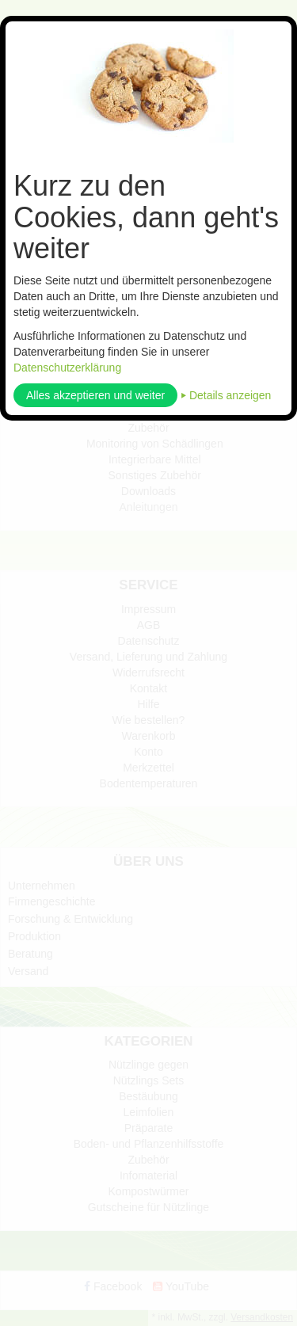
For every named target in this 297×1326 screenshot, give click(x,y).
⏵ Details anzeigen (226, 395)
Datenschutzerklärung (67, 367)
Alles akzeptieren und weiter (95, 395)
